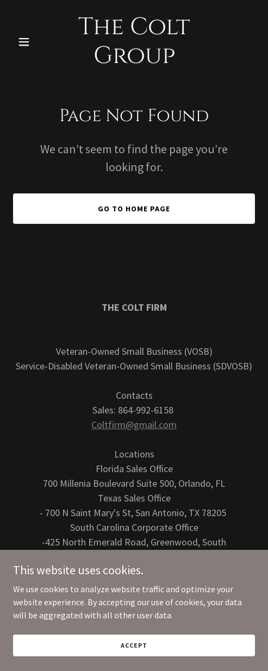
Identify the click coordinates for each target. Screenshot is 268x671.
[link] (134, 59)
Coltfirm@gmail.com (134, 424)
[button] (31, 42)
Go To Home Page (134, 209)
